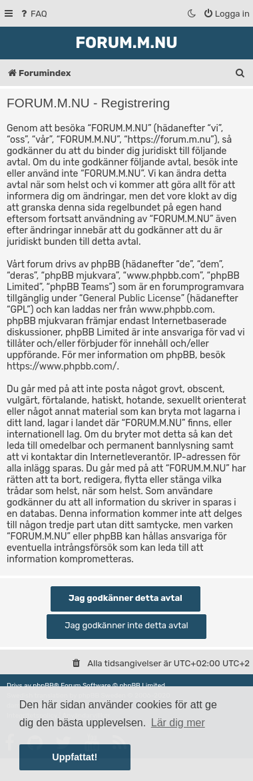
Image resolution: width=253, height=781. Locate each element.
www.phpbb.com (175, 309)
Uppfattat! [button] (74, 757)
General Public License (131, 298)
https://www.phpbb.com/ (62, 366)
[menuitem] (33, 13)
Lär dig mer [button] (178, 722)
